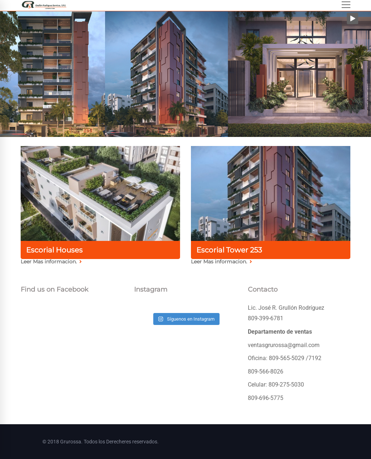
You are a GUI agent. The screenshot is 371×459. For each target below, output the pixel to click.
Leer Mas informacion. (51, 261)
